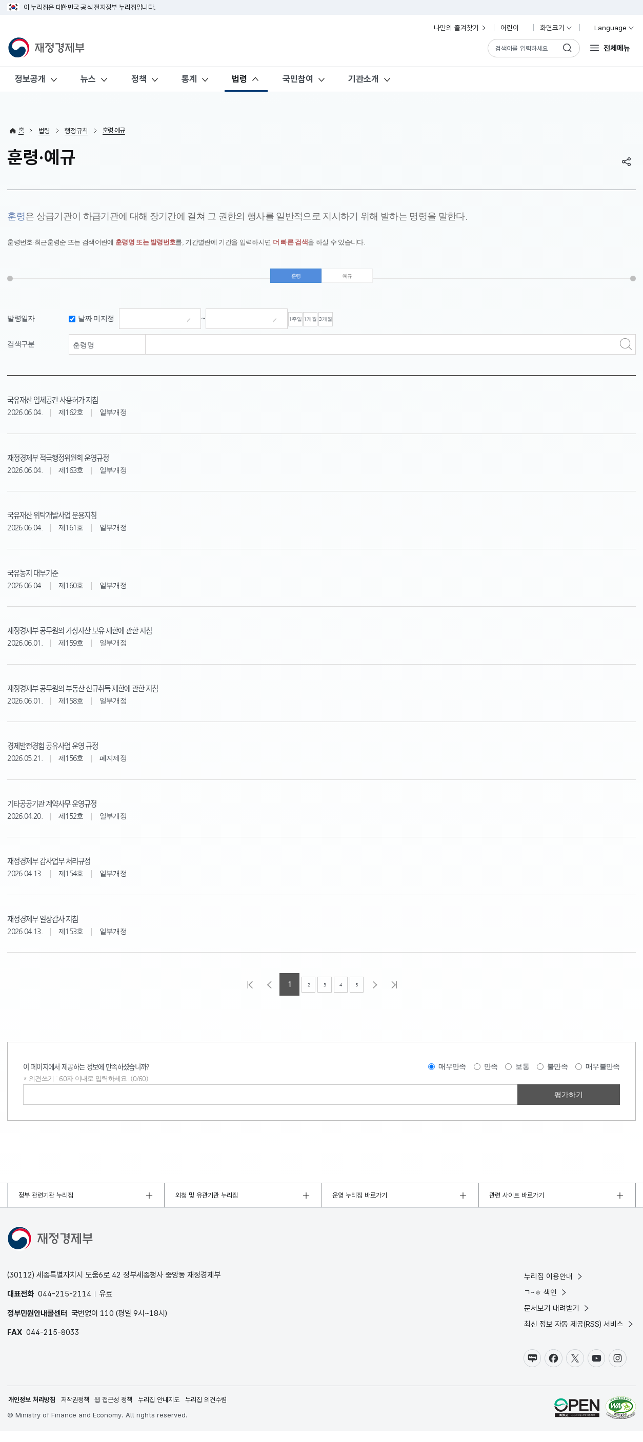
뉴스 (88, 79)
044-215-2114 (64, 1301)
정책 (139, 79)
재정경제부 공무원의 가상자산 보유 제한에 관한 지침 (113, 635)
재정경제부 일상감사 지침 (59, 924)
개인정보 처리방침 (33, 1410)
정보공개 (30, 79)
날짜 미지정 (96, 325)
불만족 (557, 1073)
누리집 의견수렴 (221, 1410)
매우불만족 (603, 1073)
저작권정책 (80, 1410)
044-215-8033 (52, 1340)
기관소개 (363, 79)
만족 (491, 1073)
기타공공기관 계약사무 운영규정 (72, 808)
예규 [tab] (347, 279)
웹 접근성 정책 (122, 1410)
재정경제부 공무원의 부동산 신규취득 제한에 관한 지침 (117, 693)
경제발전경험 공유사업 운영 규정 (73, 750)
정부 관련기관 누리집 (48, 1203)
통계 (189, 79)
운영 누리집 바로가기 (362, 1203)
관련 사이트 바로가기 (519, 1203)
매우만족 (452, 1073)
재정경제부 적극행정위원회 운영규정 (81, 462)
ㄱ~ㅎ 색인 (546, 1300)
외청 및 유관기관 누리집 (210, 1203)
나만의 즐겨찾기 (460, 28)
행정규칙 (76, 131)
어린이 (513, 28)
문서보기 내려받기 (557, 1316)
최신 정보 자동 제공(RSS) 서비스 (579, 1332)
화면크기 (556, 28)
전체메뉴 (617, 47)
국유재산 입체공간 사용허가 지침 (73, 405)
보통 (522, 1073)
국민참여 (298, 79)
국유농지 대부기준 (44, 578)
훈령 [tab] (296, 279)
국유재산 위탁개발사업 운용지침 (72, 520)
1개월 (351, 325)
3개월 (393, 325)
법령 (239, 79)
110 (107, 1321)
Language (610, 28)
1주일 (309, 325)
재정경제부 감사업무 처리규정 (68, 866)
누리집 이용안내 (554, 1284)
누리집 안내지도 (170, 1410)
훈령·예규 (116, 131)
